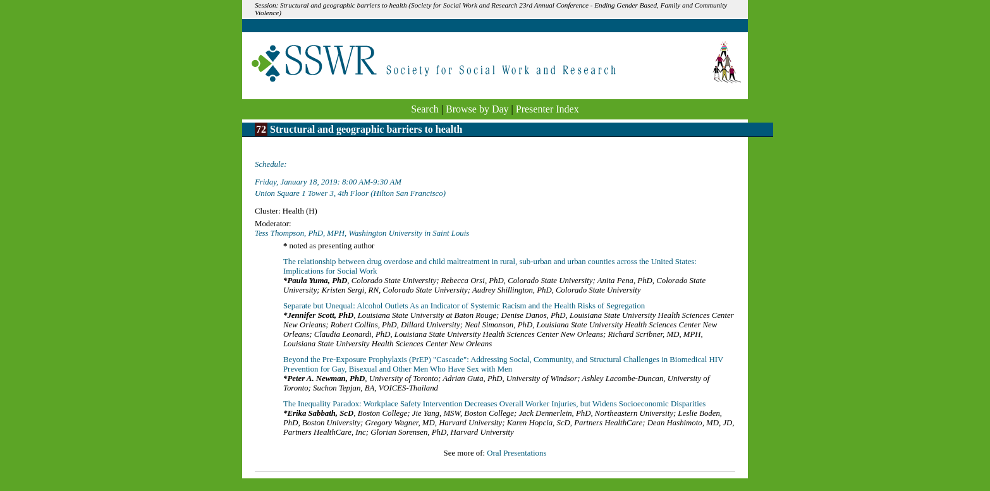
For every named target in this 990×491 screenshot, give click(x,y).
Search (425, 109)
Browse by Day (477, 109)
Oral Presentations (516, 453)
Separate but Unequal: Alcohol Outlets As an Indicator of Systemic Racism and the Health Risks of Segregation (464, 305)
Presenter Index (547, 109)
